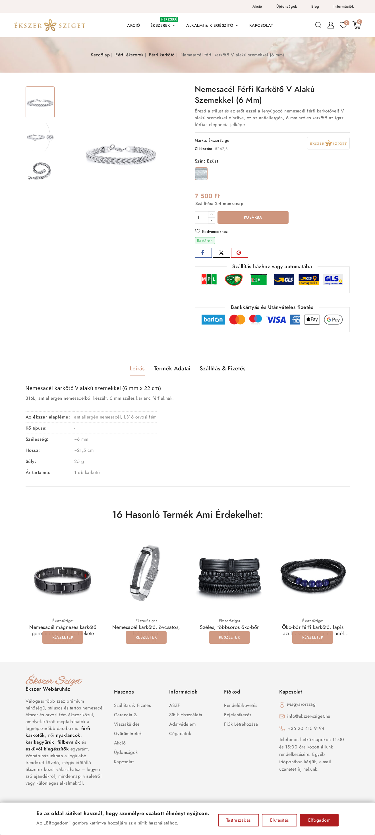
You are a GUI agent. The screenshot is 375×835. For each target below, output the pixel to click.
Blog (315, 6)
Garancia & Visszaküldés (127, 720)
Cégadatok (180, 734)
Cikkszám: (204, 148)
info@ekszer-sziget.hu (308, 716)
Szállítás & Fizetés (132, 706)
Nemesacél (39, 388)
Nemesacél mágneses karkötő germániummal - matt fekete (62, 631)
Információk (343, 6)
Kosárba (252, 218)
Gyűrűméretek (128, 734)
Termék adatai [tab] (172, 369)
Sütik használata (185, 715)
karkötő (64, 388)
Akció (257, 6)
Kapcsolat (124, 762)
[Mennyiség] (201, 217)
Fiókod (232, 692)
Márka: (201, 140)
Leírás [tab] (137, 369)
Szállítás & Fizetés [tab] (223, 369)
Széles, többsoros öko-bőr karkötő (229, 631)
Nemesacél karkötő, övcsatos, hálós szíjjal (146, 631)
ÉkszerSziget (219, 140)
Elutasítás (279, 820)
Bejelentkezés (237, 715)
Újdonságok (286, 6)
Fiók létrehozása (241, 724)
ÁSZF (174, 706)
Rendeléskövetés (240, 706)
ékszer (40, 417)
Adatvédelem (182, 724)
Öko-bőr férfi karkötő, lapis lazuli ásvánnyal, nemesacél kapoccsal (312, 634)
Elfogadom (319, 820)
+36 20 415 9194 (306, 729)
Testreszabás (238, 820)
